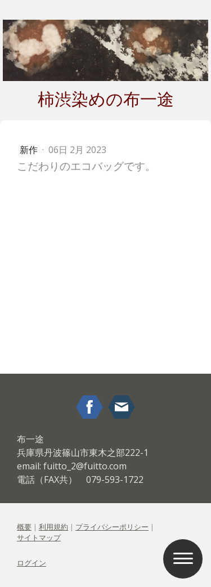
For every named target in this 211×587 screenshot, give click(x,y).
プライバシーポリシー (112, 527)
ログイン (31, 563)
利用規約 (53, 527)
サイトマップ (39, 537)
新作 (30, 150)
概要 (24, 527)
